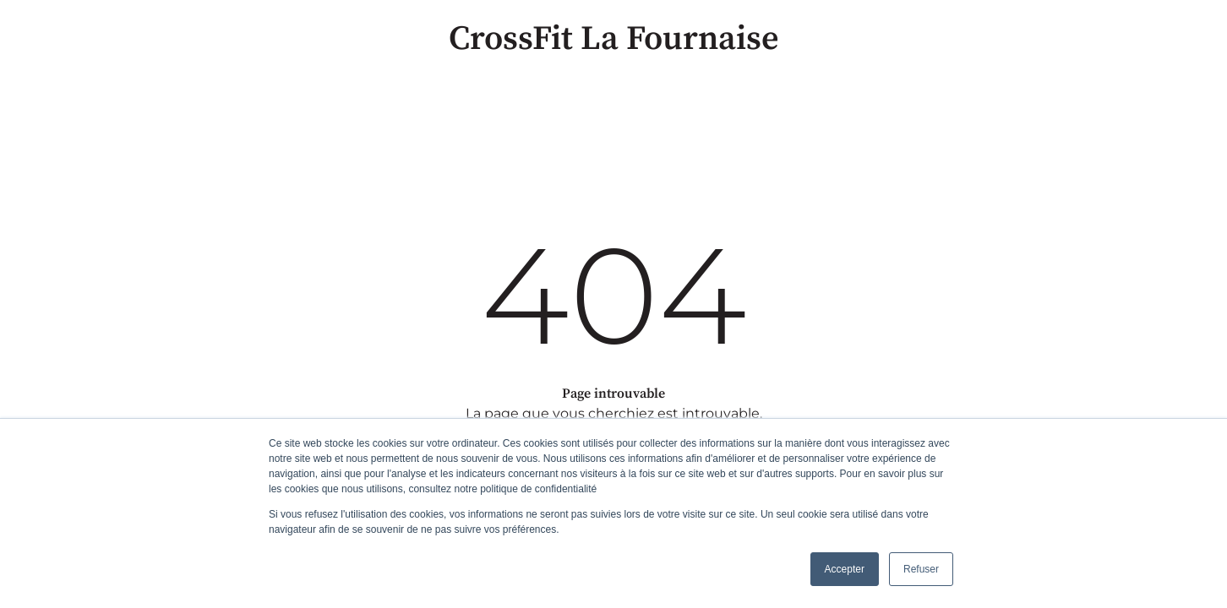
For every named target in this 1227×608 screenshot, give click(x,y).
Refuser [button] (921, 569)
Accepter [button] (844, 569)
